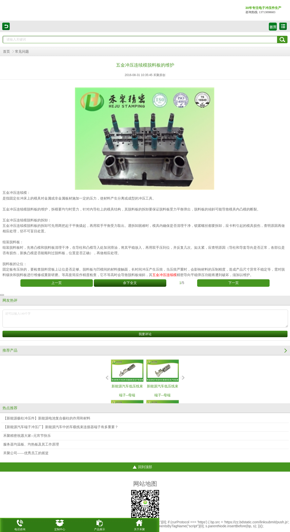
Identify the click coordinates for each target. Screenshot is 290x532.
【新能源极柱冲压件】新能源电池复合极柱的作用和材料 (46, 418)
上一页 (56, 283)
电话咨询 (19, 524)
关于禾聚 (139, 524)
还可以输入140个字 (145, 318)
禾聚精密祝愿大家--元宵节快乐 (27, 436)
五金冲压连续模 (14, 193)
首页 (6, 51)
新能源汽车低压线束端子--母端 (127, 378)
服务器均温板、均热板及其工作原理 (31, 444)
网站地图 (145, 484)
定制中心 (59, 524)
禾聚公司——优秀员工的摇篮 (26, 453)
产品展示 (99, 524)
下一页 (233, 283)
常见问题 (22, 51)
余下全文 (130, 283)
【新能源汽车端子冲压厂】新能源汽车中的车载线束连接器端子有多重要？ (60, 427)
